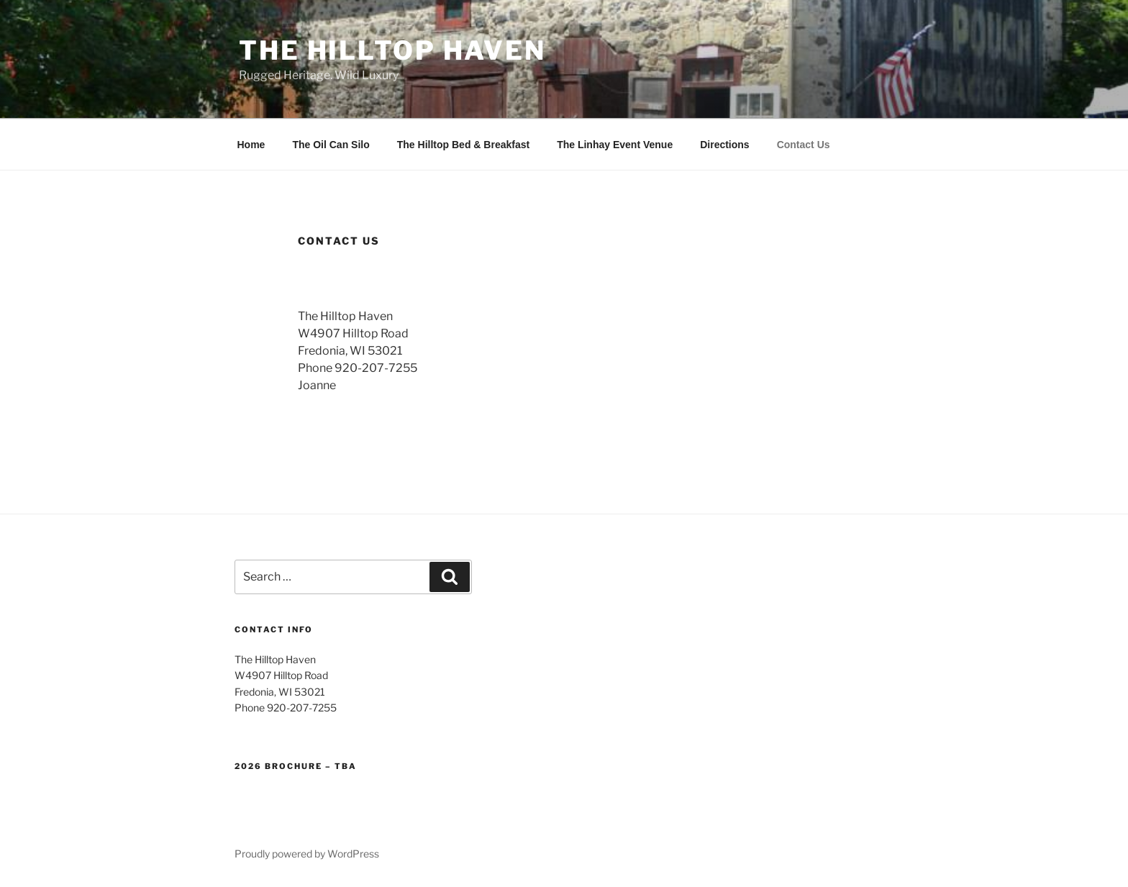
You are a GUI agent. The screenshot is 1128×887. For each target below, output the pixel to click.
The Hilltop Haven (392, 50)
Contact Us (803, 144)
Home (251, 144)
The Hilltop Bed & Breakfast (463, 144)
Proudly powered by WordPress (307, 853)
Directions (724, 144)
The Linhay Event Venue (615, 144)
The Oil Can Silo (330, 144)
